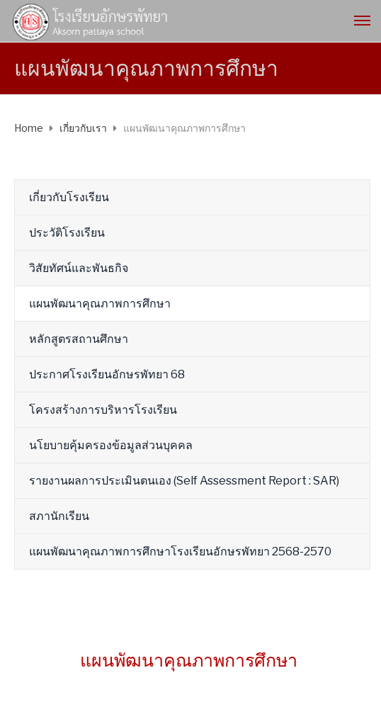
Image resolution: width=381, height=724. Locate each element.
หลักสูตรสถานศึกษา (78, 339)
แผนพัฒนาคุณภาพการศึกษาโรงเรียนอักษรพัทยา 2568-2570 (180, 551)
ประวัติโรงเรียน (67, 232)
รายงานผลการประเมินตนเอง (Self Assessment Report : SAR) (184, 480)
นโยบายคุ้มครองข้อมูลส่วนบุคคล (111, 445)
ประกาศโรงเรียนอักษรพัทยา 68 (107, 374)
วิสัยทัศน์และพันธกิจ (78, 268)
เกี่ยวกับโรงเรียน (69, 197)
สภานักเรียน (59, 516)
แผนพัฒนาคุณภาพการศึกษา (100, 303)
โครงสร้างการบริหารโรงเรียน (103, 410)
